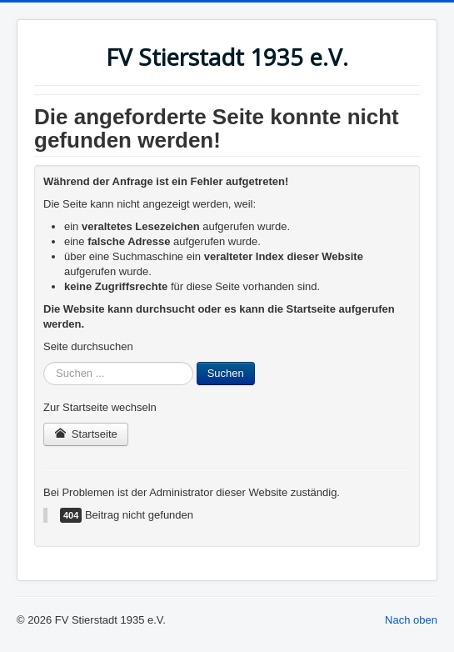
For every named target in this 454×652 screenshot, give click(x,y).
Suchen (225, 373)
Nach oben (411, 620)
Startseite (85, 434)
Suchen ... (43, 362)
